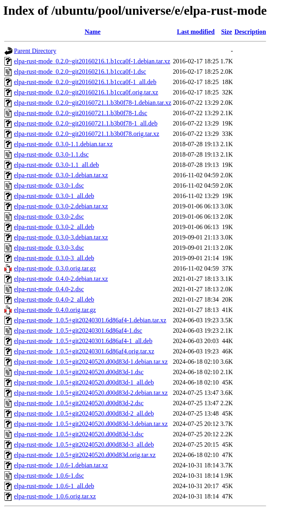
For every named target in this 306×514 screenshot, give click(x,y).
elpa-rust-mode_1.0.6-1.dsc (49, 475)
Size (226, 31)
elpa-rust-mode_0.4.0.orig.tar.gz (55, 309)
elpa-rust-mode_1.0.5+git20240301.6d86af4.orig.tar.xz (84, 351)
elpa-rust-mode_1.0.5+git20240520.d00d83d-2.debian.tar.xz (91, 392)
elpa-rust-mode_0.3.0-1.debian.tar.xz (61, 175)
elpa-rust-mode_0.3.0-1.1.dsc (51, 154)
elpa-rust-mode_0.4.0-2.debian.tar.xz (61, 278)
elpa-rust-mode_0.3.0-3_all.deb (54, 258)
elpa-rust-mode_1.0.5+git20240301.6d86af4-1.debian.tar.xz (90, 320)
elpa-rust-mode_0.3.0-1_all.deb (54, 195)
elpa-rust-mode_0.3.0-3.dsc (49, 247)
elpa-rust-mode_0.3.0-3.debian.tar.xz (61, 237)
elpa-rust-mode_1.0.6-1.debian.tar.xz (61, 465)
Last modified (196, 31)
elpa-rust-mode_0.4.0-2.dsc (49, 289)
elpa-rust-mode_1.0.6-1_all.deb (54, 486)
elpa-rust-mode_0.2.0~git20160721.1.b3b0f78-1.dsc (80, 113)
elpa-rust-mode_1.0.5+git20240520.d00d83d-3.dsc (78, 434)
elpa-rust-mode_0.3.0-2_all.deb (54, 227)
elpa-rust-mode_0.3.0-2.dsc (49, 216)
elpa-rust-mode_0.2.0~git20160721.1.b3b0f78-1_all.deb (85, 123)
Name (92, 31)
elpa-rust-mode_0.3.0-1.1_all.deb (56, 164)
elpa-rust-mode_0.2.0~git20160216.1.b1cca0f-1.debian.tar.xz (92, 61)
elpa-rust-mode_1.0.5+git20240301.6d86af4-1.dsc (78, 330)
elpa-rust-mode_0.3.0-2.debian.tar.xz (61, 206)
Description (250, 31)
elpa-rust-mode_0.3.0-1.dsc (49, 185)
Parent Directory (35, 50)
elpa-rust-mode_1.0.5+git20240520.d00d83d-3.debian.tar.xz (91, 423)
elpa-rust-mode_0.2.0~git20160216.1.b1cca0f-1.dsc (80, 71)
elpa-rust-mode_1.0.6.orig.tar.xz (55, 496)
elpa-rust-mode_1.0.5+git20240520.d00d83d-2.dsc (78, 403)
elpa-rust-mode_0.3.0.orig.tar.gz (55, 268)
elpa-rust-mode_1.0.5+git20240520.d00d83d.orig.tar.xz (85, 454)
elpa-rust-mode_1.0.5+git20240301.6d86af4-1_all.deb (83, 340)
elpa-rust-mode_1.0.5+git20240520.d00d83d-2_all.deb (84, 413)
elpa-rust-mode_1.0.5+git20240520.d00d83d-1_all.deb (84, 382)
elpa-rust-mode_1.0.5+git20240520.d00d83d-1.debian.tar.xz (91, 361)
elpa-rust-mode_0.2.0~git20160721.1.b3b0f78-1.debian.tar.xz (92, 102)
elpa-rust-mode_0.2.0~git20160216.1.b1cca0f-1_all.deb (85, 81)
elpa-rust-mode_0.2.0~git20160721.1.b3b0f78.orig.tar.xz (86, 133)
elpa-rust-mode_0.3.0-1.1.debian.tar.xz (63, 144)
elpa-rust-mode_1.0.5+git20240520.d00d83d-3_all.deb (84, 444)
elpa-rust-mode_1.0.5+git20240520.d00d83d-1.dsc (78, 372)
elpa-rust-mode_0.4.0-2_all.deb (54, 299)
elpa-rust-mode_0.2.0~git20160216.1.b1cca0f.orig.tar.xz (86, 92)
